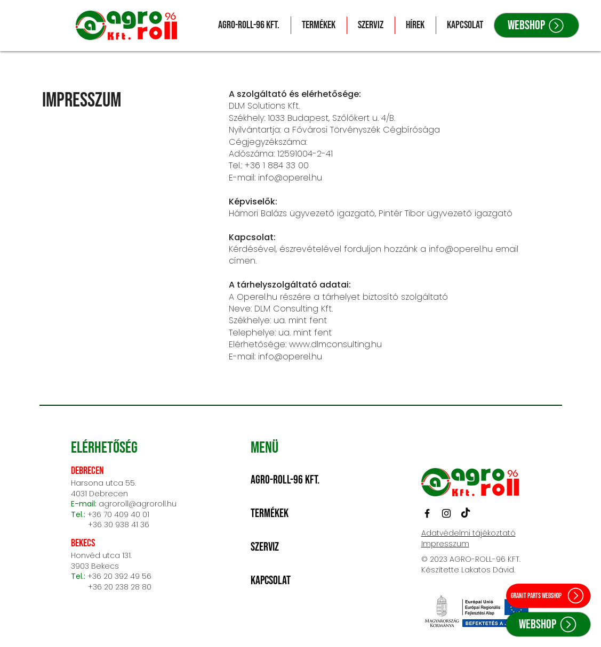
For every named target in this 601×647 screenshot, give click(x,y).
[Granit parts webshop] (548, 596)
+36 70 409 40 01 (118, 514)
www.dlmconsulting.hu (335, 344)
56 (146, 576)
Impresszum (445, 543)
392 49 (128, 576)
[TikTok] (465, 513)
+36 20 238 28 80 (111, 587)
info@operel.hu (290, 177)
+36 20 (101, 576)
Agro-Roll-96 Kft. (285, 480)
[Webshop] (536, 25)
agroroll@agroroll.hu (138, 503)
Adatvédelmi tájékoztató (468, 533)
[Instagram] (446, 513)
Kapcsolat (271, 581)
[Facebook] (427, 513)
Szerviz (265, 547)
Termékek (270, 513)
